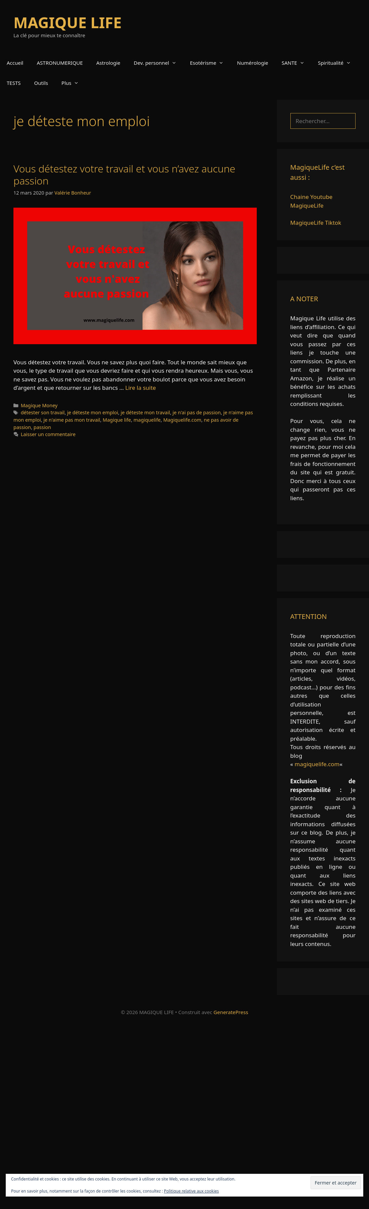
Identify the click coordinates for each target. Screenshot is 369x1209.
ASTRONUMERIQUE (60, 62)
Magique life (117, 420)
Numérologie (252, 62)
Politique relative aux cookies (191, 1191)
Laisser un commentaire (48, 434)
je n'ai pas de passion (197, 412)
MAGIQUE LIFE (67, 22)
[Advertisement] (184, 1115)
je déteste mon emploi (92, 412)
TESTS (14, 83)
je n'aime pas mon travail (71, 420)
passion (42, 427)
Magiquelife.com (182, 420)
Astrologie (108, 62)
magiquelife (147, 420)
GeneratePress (230, 1012)
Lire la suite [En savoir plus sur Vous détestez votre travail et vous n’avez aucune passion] (140, 387)
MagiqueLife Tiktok (315, 222)
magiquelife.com (317, 764)
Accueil (15, 62)
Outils (41, 83)
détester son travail (43, 412)
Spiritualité (338, 63)
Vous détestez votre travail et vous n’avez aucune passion (124, 175)
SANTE (296, 63)
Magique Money (39, 405)
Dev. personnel (158, 63)
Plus (73, 83)
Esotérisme (210, 63)
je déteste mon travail (145, 412)
